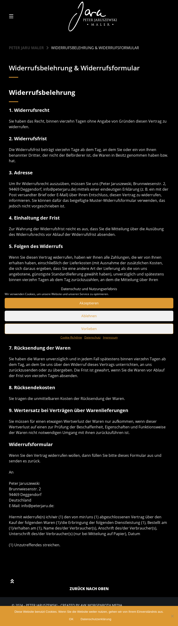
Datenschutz (92, 337)
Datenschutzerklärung (96, 619)
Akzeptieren (89, 303)
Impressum (110, 337)
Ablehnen (89, 315)
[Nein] (172, 616)
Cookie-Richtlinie (71, 337)
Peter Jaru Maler (26, 47)
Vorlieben (89, 328)
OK (71, 619)
